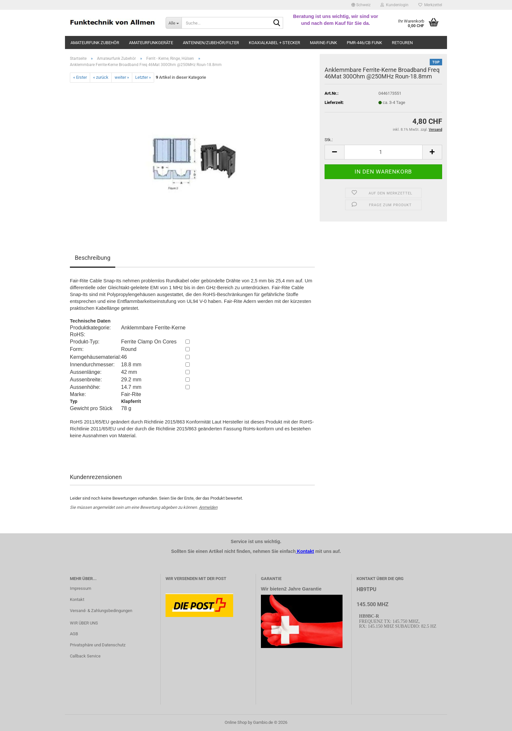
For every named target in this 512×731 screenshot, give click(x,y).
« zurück (100, 77)
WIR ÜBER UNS (84, 623)
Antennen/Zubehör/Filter (211, 42)
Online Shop (236, 722)
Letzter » (143, 77)
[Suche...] (174, 23)
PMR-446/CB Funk (364, 42)
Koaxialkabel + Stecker (274, 42)
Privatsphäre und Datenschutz (97, 644)
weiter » (122, 77)
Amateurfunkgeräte (151, 42)
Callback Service (85, 656)
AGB (74, 633)
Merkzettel (430, 5)
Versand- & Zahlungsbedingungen (101, 610)
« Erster (80, 77)
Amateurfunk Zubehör (95, 42)
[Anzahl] (383, 152)
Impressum (80, 588)
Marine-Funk (323, 42)
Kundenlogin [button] (394, 5)
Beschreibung (92, 257)
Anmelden (208, 507)
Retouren (402, 42)
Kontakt (77, 599)
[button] (361, 5)
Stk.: (329, 139)
